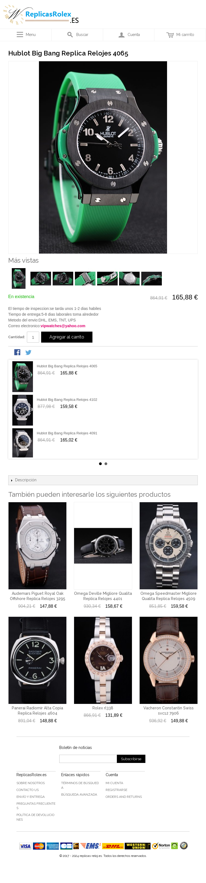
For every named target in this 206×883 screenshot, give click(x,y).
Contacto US (27, 790)
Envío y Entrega (30, 797)
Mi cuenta (114, 783)
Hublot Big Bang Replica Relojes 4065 (67, 366)
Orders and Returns (124, 797)
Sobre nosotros (30, 783)
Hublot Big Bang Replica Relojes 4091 (67, 433)
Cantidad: (16, 337)
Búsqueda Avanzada (79, 794)
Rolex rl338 (102, 708)
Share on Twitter (28, 352)
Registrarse (116, 790)
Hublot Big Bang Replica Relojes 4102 (67, 400)
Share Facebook (17, 352)
